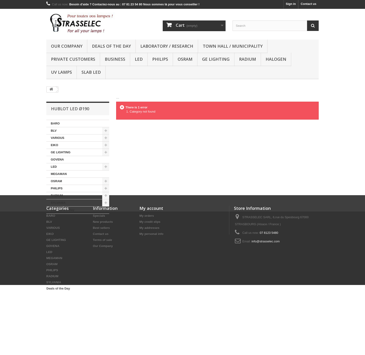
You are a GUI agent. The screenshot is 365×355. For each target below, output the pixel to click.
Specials (99, 253)
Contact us (308, 4)
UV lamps (61, 72)
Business (115, 59)
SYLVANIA (58, 202)
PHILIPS (160, 59)
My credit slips (149, 259)
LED (139, 59)
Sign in (291, 4)
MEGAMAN (59, 174)
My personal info (151, 271)
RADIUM (247, 59)
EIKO (54, 145)
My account (151, 245)
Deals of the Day (111, 46)
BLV (54, 130)
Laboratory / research (166, 46)
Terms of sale (102, 277)
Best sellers (101, 265)
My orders (146, 253)
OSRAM (185, 59)
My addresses (149, 265)
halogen (276, 59)
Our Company (66, 46)
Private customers (73, 59)
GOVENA (57, 159)
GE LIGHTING (216, 59)
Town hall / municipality (233, 46)
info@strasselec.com (266, 278)
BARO (55, 123)
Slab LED (91, 72)
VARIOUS (57, 138)
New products (103, 259)
